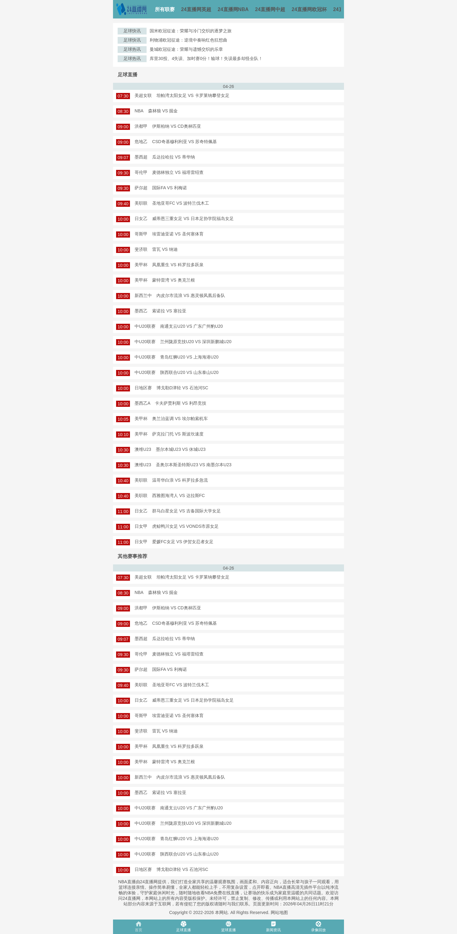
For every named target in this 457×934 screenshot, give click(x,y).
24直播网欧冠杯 (309, 9)
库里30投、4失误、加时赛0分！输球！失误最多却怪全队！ (206, 58)
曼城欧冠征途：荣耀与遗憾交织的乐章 (186, 49)
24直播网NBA (233, 9)
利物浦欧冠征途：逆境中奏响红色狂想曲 (188, 40)
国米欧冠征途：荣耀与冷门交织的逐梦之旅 (191, 30)
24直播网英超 (196, 9)
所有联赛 (165, 9)
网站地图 (279, 912)
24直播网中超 (270, 9)
